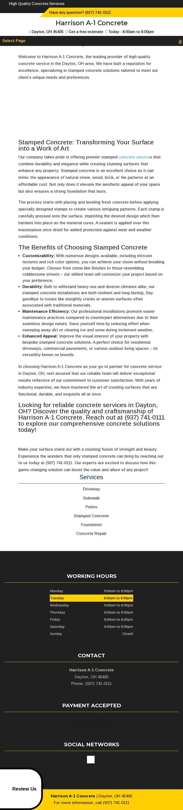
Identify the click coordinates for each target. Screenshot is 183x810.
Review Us (19, 789)
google (91, 759)
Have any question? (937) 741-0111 (80, 12)
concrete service (134, 157)
